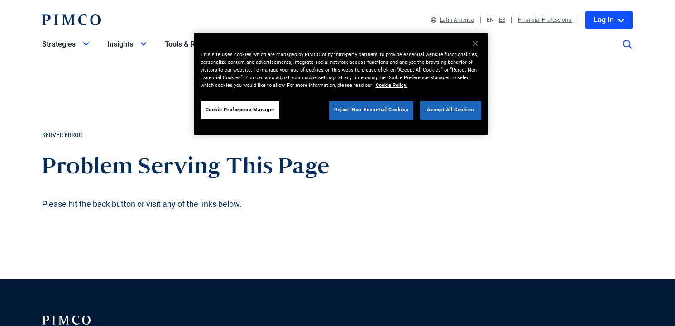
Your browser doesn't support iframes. (337, 163)
